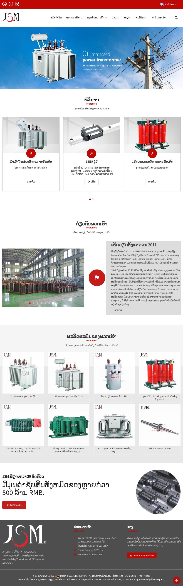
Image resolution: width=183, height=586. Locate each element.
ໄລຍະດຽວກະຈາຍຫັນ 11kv (114, 400)
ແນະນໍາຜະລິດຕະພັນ (102, 575)
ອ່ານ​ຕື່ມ (31, 182)
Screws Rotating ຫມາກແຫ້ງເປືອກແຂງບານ (143, 579)
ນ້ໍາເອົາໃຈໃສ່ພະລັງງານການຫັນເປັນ (31, 162)
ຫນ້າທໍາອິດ (56, 17)
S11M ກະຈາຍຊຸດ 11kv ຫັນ (23, 400)
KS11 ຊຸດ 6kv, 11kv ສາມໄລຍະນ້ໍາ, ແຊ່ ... (114, 454)
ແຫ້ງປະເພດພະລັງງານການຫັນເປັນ (152, 163)
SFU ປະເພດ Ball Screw (110, 579)
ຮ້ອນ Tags (118, 575)
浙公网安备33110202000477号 (73, 575)
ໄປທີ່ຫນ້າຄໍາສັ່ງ (14, 509)
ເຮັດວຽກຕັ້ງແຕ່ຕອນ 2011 (134, 249)
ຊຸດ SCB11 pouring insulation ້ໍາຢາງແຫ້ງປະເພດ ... (160, 402)
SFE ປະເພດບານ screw (160, 452)
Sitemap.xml (131, 575)
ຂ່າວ (115, 18)
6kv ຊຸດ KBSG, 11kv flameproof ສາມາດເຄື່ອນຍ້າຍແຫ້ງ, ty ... (68, 454)
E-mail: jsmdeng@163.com (91, 550)
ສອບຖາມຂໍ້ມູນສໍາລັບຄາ (143, 555)
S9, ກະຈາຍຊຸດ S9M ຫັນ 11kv (69, 400)
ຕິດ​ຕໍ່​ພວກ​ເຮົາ (159, 17)
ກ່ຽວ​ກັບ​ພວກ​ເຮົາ (97, 18)
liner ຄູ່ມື (91, 162)
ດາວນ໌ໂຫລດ (141, 17)
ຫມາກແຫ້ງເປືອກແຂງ (28, 579)
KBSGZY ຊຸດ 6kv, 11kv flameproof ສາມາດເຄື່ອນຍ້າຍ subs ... (23, 454)
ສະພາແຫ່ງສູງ (47, 579)
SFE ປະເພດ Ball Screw (66, 579)
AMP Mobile (144, 575)
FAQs (127, 17)
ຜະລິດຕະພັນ (74, 18)
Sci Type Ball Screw (88, 579)
